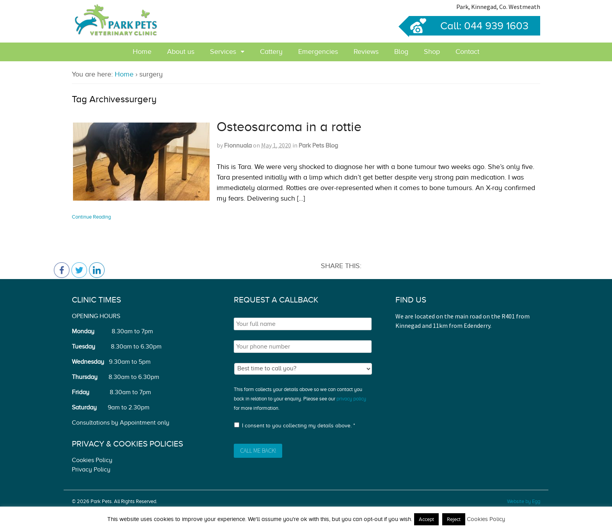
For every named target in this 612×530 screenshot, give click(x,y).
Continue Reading (91, 217)
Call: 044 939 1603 (468, 26)
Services (223, 51)
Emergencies (318, 51)
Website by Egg (523, 501)
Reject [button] (454, 519)
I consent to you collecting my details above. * (298, 426)
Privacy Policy (91, 469)
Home (142, 51)
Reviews (366, 51)
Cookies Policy (92, 460)
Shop (432, 51)
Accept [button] (426, 519)
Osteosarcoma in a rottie (289, 126)
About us (180, 51)
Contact (467, 51)
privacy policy (351, 399)
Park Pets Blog (318, 145)
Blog (401, 51)
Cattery (271, 51)
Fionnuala (238, 145)
